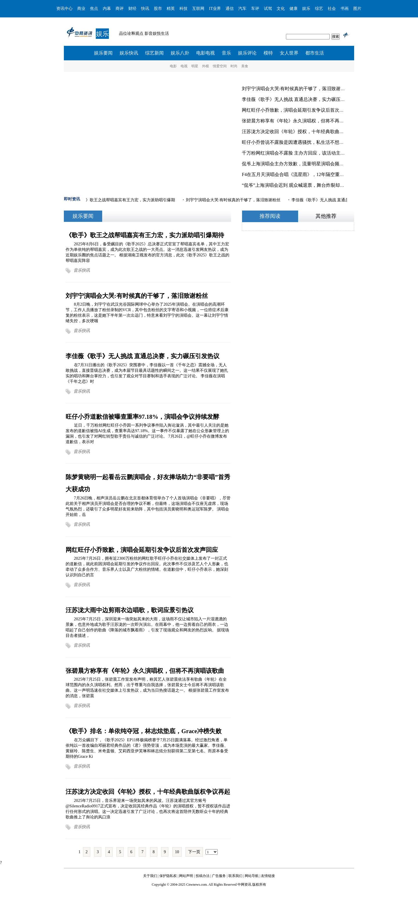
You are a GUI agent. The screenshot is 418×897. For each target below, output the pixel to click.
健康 (293, 8)
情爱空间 (220, 66)
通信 (230, 8)
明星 (194, 66)
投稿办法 (203, 876)
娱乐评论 (247, 52)
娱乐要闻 (103, 52)
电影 (173, 66)
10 (177, 852)
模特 (268, 52)
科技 (183, 8)
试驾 (268, 8)
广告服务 (219, 876)
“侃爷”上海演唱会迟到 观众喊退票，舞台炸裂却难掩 (295, 185)
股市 (158, 8)
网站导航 (252, 876)
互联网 (198, 8)
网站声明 (186, 876)
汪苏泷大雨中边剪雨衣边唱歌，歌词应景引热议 (130, 610)
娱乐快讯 (129, 52)
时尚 (233, 66)
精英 (171, 8)
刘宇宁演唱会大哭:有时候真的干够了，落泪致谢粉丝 (296, 88)
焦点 (94, 8)
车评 (255, 8)
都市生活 (314, 52)
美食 (244, 66)
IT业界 (215, 8)
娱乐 (306, 8)
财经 (132, 8)
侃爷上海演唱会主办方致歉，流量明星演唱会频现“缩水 (298, 163)
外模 (205, 66)
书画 (344, 8)
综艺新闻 (154, 52)
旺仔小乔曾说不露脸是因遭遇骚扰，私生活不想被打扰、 (300, 142)
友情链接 (268, 876)
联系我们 (235, 876)
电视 (184, 66)
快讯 (145, 8)
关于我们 (150, 876)
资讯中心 (64, 8)
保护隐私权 (168, 876)
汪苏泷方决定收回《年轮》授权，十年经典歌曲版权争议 (300, 131)
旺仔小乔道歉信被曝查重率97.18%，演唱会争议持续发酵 (142, 416)
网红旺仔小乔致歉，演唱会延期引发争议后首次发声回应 (300, 110)
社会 (332, 8)
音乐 (226, 52)
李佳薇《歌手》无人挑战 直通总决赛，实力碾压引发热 (298, 99)
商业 (81, 8)
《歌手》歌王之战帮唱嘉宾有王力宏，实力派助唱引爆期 (125, 200)
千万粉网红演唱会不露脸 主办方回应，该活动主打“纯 (297, 153)
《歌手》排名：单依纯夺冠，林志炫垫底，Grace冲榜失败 (143, 731)
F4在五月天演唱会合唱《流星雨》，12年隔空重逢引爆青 (300, 174)
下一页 (194, 852)
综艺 (319, 8)
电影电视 (205, 52)
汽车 (242, 8)
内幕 (107, 8)
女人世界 (289, 52)
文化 (281, 8)
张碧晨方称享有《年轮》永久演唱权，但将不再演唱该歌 (300, 120)
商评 (120, 8)
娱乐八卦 (180, 52)
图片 (357, 8)
